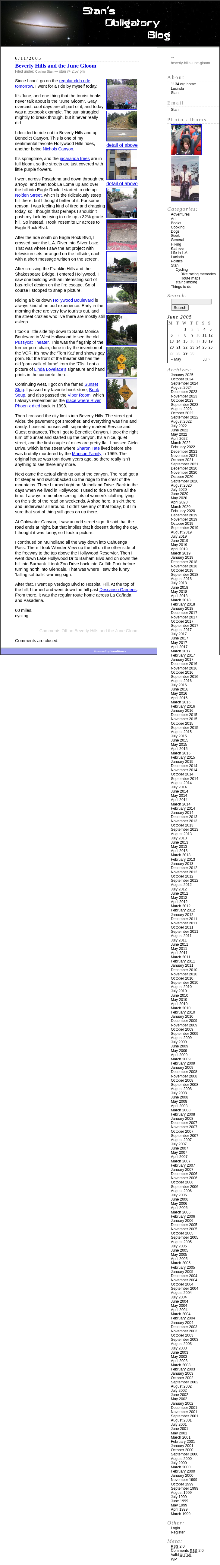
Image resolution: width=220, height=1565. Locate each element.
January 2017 (182, 659)
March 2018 (180, 600)
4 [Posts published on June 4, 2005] (204, 329)
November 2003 (184, 1331)
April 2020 (179, 502)
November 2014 (184, 770)
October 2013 (182, 825)
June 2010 (179, 995)
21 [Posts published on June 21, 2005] (178, 347)
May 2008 (179, 1101)
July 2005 (179, 1246)
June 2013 (179, 842)
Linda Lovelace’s (50, 369)
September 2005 (184, 1237)
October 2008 (182, 1080)
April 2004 (179, 1310)
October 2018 (182, 570)
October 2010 (182, 978)
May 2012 (179, 898)
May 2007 (179, 1152)
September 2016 (184, 677)
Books (176, 223)
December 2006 (184, 1174)
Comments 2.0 (187, 1550)
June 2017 (179, 638)
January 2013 (182, 864)
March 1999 (180, 1514)
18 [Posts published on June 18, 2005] (204, 341)
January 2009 (182, 1067)
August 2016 (181, 681)
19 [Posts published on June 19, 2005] (210, 341)
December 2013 (184, 817)
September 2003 (184, 1339)
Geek (175, 236)
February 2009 (183, 1063)
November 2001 (184, 1412)
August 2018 (181, 579)
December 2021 (184, 451)
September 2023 (184, 405)
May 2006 (179, 1203)
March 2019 (180, 553)
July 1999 (179, 1497)
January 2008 (182, 1118)
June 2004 (179, 1301)
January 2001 (182, 1446)
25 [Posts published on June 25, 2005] (204, 347)
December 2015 (184, 715)
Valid (181, 1555)
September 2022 (184, 417)
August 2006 (181, 1191)
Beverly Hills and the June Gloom (55, 65)
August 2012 (181, 885)
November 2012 (184, 872)
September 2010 (184, 982)
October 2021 (182, 460)
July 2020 (179, 490)
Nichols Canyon (58, 149)
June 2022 (179, 430)
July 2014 (179, 787)
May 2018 (179, 592)
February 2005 (183, 1267)
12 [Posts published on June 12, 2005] (210, 335)
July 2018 (179, 583)
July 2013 (179, 838)
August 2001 (181, 1420)
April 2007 (179, 1157)
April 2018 (179, 596)
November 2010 (184, 974)
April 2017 (179, 647)
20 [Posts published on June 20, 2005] (172, 347)
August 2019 (181, 532)
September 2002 (184, 1382)
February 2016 (183, 706)
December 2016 (184, 664)
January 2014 (182, 813)
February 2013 (183, 859)
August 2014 (181, 783)
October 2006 (182, 1182)
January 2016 (182, 710)
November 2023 (184, 396)
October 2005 (182, 1233)
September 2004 (184, 1288)
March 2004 (180, 1314)
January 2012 (182, 915)
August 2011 (181, 936)
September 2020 (184, 481)
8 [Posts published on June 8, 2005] (185, 335)
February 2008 (183, 1114)
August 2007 (181, 1140)
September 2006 (184, 1187)
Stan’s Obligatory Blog (110, 23)
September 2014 (184, 779)
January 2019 (182, 557)
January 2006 (182, 1221)
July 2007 (179, 1144)
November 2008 (184, 1076)
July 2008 (179, 1093)
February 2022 (183, 447)
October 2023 (182, 400)
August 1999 (181, 1493)
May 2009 (179, 1051)
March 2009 (180, 1059)
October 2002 (182, 1378)
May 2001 (179, 1433)
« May (176, 359)
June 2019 (179, 541)
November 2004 (184, 1280)
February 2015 (183, 757)
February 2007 (183, 1165)
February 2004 (183, 1318)
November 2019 (184, 519)
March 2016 (180, 702)
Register (178, 1532)
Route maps (190, 278)
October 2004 (182, 1284)
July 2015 (179, 736)
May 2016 (179, 693)
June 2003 (179, 1352)
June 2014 (179, 791)
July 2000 (179, 1463)
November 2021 (184, 456)
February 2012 (183, 910)
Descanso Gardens (118, 589)
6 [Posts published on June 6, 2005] (172, 335)
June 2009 (179, 1046)
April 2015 (179, 749)
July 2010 (179, 991)
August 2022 (181, 421)
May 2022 (179, 434)
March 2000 (180, 1467)
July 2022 (179, 426)
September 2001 (184, 1416)
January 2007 (182, 1170)
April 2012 (179, 902)
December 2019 (184, 515)
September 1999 (184, 1488)
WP (174, 1559)
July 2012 (179, 889)
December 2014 (184, 766)
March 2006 (180, 1212)
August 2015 (181, 732)
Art (173, 219)
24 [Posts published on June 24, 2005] (198, 347)
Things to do (181, 287)
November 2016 (184, 668)
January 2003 (182, 1373)
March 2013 (180, 855)
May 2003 (179, 1357)
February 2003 (183, 1369)
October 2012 (182, 876)
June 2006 (179, 1199)
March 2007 (180, 1161)
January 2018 (182, 608)
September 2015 (184, 728)
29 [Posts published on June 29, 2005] (185, 353)
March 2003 (180, 1365)
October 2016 (182, 672)
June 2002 (179, 1395)
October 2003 (182, 1335)
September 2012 (184, 880)
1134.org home (183, 84)
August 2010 (181, 987)
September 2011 (184, 931)
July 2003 (179, 1348)
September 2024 (184, 383)
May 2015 (179, 744)
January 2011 (182, 965)
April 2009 (179, 1055)
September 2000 (184, 1454)
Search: (177, 295)
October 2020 (182, 477)
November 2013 (184, 821)
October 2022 (182, 413)
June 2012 (179, 893)
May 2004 (179, 1306)
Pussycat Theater (32, 342)
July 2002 (179, 1390)
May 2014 (179, 795)
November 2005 (184, 1229)
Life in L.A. (179, 253)
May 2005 (179, 1254)
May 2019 (179, 545)
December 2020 (184, 468)
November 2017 (184, 617)
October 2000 (182, 1450)
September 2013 (184, 829)
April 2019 (179, 549)
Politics (177, 261)
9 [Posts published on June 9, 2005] (192, 335)
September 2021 (184, 464)
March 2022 (180, 443)
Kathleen (178, 248)
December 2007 (184, 1123)
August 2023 (181, 409)
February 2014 (183, 808)
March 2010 (180, 1008)
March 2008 (180, 1110)
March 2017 (180, 651)
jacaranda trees (75, 158)
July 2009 (179, 1042)
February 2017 (183, 655)
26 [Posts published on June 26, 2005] (210, 347)
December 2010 (184, 970)
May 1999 (179, 1505)
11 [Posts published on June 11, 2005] (204, 335)
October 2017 (182, 621)
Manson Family (87, 453)
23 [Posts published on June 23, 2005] (192, 347)
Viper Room (79, 395)
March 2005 (180, 1263)
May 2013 (179, 846)
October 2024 (182, 379)
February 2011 (183, 961)
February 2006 (183, 1216)
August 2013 (181, 834)
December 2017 (184, 613)
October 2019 (182, 523)
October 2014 (182, 774)
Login (175, 1528)
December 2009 (184, 1021)
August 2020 (181, 485)
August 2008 (181, 1089)
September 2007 (184, 1136)
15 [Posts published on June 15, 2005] (185, 341)
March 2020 (180, 507)
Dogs (175, 231)
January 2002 (182, 1403)
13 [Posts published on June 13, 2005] (172, 341)
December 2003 (184, 1327)
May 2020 (179, 498)
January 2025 (182, 375)
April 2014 (179, 800)
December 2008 (184, 1072)
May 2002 (179, 1399)
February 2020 (183, 511)
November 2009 (184, 1025)
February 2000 (183, 1471)
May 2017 (179, 643)
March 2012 (180, 906)
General (177, 240)
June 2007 (179, 1148)
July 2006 (179, 1195)
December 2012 (184, 868)
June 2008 (179, 1097)
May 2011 (179, 949)
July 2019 (179, 536)
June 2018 (179, 587)
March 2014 (180, 804)
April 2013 (179, 851)
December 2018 (184, 562)
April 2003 (179, 1361)
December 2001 (184, 1408)
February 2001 (183, 1442)
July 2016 (179, 685)
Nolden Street (28, 195)
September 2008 (184, 1085)
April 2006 (179, 1208)
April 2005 (179, 1259)
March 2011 (180, 957)
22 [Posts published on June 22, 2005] (185, 347)
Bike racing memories (198, 274)
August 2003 (181, 1344)
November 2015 (184, 719)
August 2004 (181, 1293)
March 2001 (180, 1437)
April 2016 (179, 698)
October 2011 (182, 927)
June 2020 (179, 494)
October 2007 (182, 1131)
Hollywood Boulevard (73, 300)
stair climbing (186, 282)
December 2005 (184, 1225)
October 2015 (182, 723)
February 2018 (183, 604)
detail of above (122, 145)
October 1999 (182, 1484)
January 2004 (182, 1323)
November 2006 (184, 1178)
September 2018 (184, 575)
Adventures (180, 214)
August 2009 (181, 1038)
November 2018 (184, 566)
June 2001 (179, 1429)
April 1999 (179, 1509)
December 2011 (184, 919)
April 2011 (179, 953)
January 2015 (182, 762)
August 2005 (181, 1242)
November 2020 (184, 472)
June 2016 (179, 689)
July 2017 (179, 634)
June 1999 (179, 1501)
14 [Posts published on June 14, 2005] (178, 341)
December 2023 (184, 392)
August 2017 (181, 630)
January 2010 (182, 1016)
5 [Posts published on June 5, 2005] (210, 329)
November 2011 (184, 923)
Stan (50, 71)
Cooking (177, 227)
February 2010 (183, 1012)
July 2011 (179, 940)
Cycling (40, 71)
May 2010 (179, 1000)
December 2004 (184, 1276)
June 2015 (179, 740)
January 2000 (182, 1475)
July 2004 (179, 1297)
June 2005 (179, 1250)
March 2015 (180, 753)
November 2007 (184, 1127)
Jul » (206, 359)
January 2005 (182, 1272)
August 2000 (181, 1459)
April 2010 (179, 1004)
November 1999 (184, 1480)
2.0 (178, 1546)
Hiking (176, 244)
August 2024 (181, 387)
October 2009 (182, 1029)
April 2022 (179, 439)
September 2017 (184, 626)
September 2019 (184, 528)
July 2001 (179, 1424)
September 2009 (184, 1034)
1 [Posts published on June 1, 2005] (185, 329)
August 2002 (181, 1386)
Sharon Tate (88, 448)
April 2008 (179, 1106)
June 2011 (179, 944)
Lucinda (177, 88)
